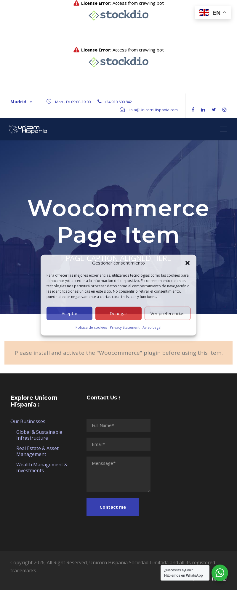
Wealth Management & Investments (42, 467)
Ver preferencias (167, 313)
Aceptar (70, 313)
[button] (187, 263)
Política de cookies (91, 327)
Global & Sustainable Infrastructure (39, 435)
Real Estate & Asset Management (37, 451)
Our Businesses (27, 421)
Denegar (118, 313)
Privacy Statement (125, 327)
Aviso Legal (151, 327)
